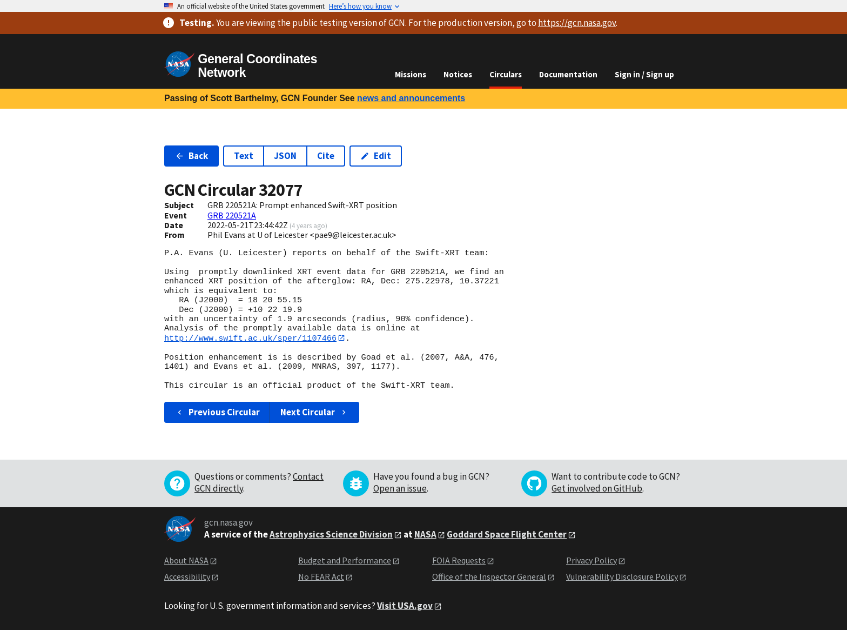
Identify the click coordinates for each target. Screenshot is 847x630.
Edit (375, 156)
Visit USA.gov (405, 606)
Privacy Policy (591, 560)
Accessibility (187, 577)
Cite (325, 156)
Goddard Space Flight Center (507, 534)
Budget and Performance (344, 560)
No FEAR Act (321, 577)
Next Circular (314, 412)
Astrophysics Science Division (331, 534)
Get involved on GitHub (597, 488)
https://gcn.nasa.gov (577, 23)
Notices (457, 74)
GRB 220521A (231, 215)
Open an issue (400, 488)
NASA (425, 534)
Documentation (568, 74)
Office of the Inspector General (489, 577)
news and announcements (411, 98)
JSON (285, 156)
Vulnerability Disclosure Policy (622, 577)
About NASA (186, 560)
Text (243, 156)
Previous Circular (217, 412)
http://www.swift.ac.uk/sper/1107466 (250, 338)
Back (191, 156)
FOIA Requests (459, 560)
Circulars (505, 74)
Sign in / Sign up (644, 74)
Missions (410, 74)
